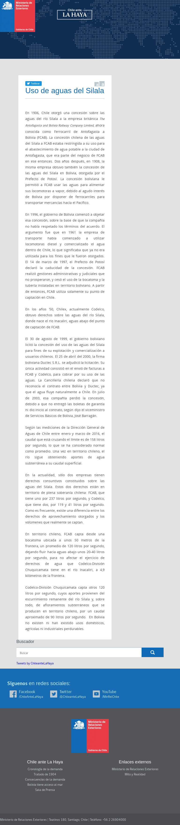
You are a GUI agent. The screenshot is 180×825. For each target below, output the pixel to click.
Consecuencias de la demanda (45, 779)
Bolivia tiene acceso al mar (45, 784)
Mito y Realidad (135, 774)
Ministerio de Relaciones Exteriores (135, 769)
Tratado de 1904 (45, 774)
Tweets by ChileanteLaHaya (35, 663)
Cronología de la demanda (45, 769)
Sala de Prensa (45, 790)
